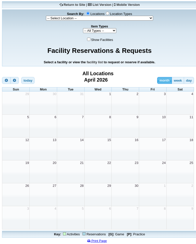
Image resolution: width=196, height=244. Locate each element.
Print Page (97, 241)
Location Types (121, 14)
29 (27, 94)
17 (164, 140)
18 (191, 140)
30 (54, 94)
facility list (95, 62)
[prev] (6, 80)
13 (54, 140)
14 (82, 140)
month (164, 80)
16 (136, 140)
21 (82, 163)
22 (109, 163)
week (178, 80)
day (189, 80)
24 (164, 163)
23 (136, 163)
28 (82, 186)
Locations (97, 14)
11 (191, 117)
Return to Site (74, 5)
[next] (14, 80)
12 (27, 140)
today (28, 80)
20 (54, 163)
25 (191, 163)
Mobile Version (128, 5)
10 (164, 117)
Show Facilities (102, 40)
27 (54, 186)
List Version (102, 5)
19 (27, 163)
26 (27, 186)
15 (109, 140)
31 (82, 94)
